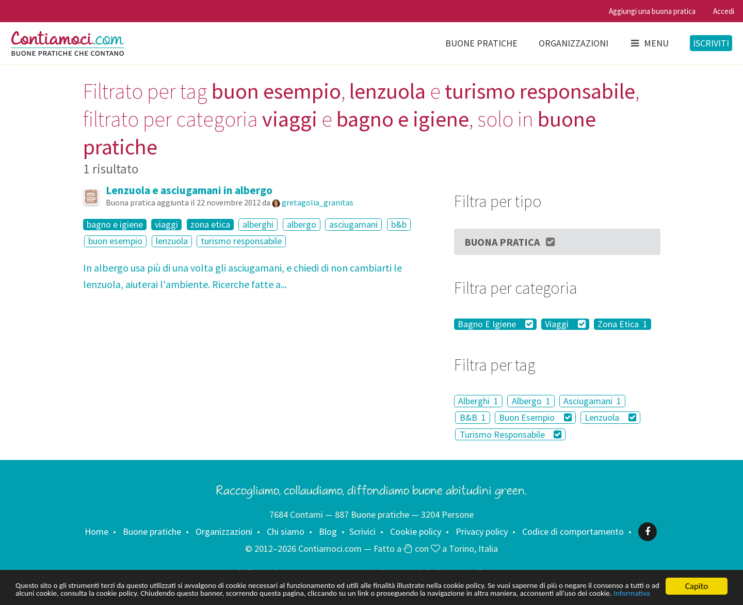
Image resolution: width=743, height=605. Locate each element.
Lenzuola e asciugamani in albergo (189, 190)
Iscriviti (711, 43)
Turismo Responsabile (511, 434)
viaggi (166, 224)
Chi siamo (285, 531)
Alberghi (478, 401)
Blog (328, 531)
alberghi (258, 224)
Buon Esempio (535, 417)
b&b (399, 224)
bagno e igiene (115, 224)
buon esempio (115, 241)
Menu (649, 43)
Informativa (174, 593)
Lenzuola (610, 417)
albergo (301, 224)
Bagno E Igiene (495, 324)
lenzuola (172, 241)
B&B (473, 417)
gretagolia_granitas (317, 202)
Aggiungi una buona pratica (652, 11)
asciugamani (353, 224)
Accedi (723, 11)
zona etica (210, 224)
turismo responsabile (241, 241)
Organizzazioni (573, 43)
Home (96, 531)
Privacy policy (482, 531)
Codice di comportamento (573, 531)
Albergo (531, 401)
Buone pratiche (481, 43)
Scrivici (362, 531)
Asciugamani (592, 401)
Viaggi (565, 324)
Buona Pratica (510, 241)
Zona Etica (622, 324)
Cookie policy (415, 531)
